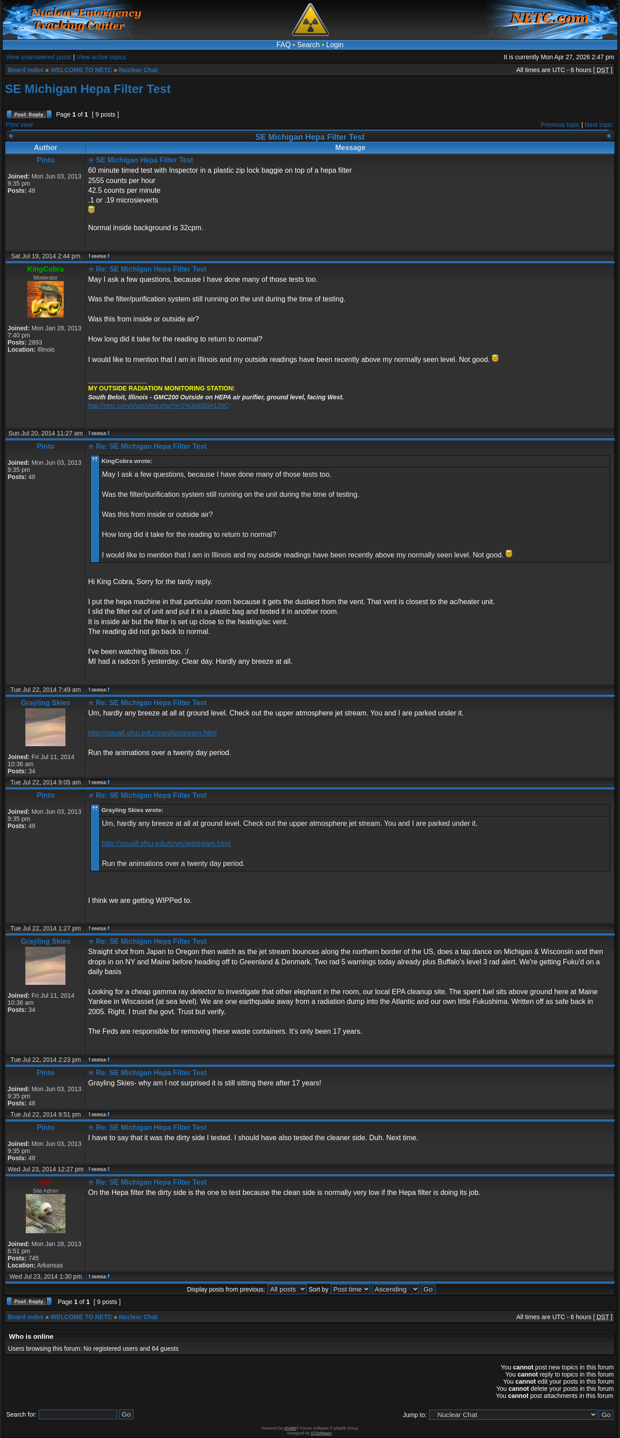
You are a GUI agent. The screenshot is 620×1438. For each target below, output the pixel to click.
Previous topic (560, 124)
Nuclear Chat (138, 69)
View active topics (101, 57)
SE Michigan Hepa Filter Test (88, 89)
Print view (19, 124)
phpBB (290, 1428)
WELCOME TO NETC (81, 69)
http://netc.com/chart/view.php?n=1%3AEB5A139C (158, 405)
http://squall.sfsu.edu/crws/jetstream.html (152, 733)
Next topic (598, 124)
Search (308, 45)
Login (335, 45)
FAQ (283, 45)
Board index (26, 69)
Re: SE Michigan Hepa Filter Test (151, 269)
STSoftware (321, 1433)
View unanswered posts (39, 57)
